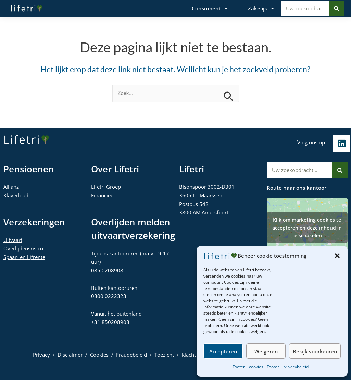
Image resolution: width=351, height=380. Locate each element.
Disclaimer (70, 354)
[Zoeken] (336, 8)
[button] (337, 255)
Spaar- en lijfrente (24, 257)
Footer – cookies (248, 367)
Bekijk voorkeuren (315, 351)
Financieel (103, 195)
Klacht (188, 354)
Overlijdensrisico (23, 248)
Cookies (99, 354)
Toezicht (164, 354)
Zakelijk (261, 8)
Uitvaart (12, 239)
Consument (209, 8)
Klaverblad (15, 195)
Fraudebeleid (131, 354)
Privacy (41, 354)
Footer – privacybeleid (288, 367)
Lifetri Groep (106, 186)
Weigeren (266, 351)
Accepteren (223, 351)
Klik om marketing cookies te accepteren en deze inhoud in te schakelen (307, 227)
